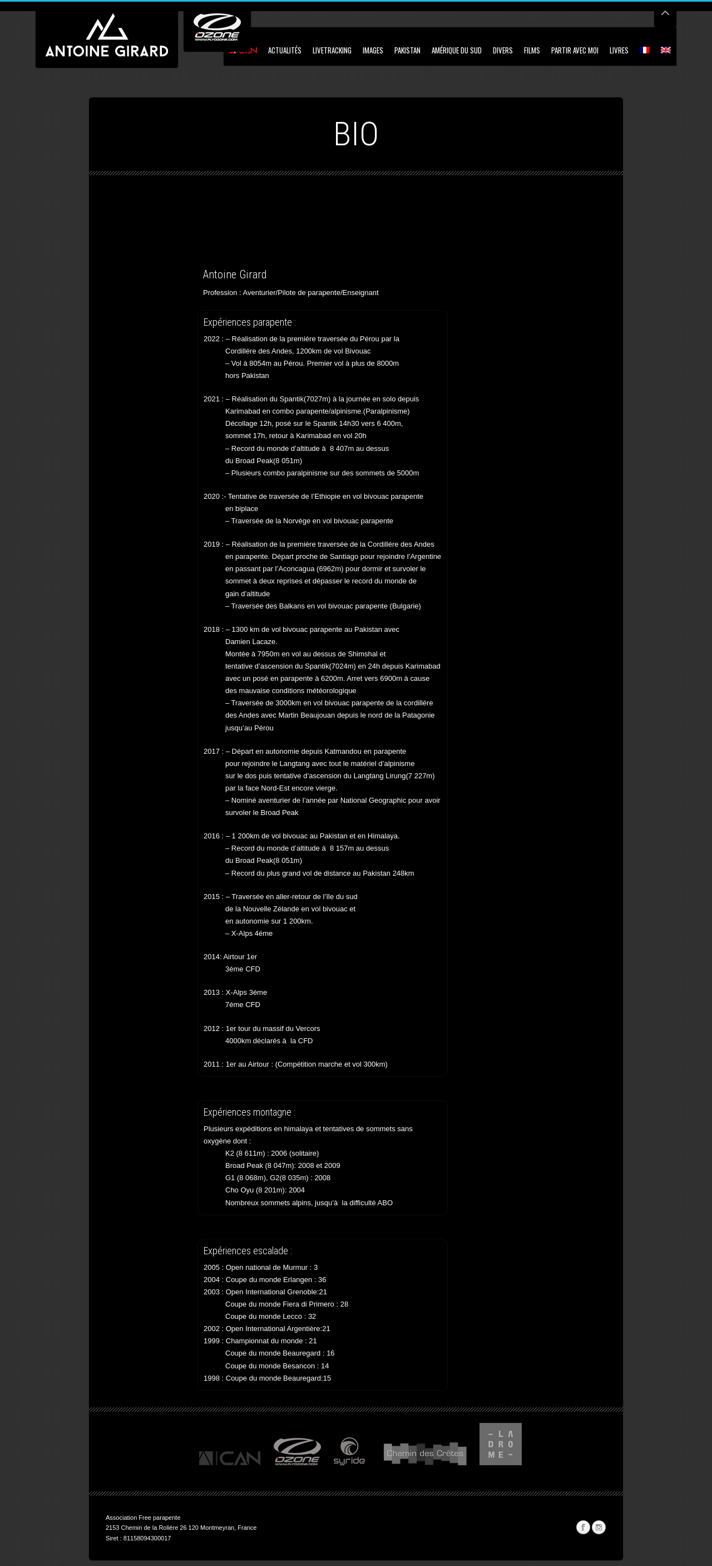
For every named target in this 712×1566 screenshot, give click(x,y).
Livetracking (332, 50)
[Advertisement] (236, 236)
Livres (619, 50)
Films (532, 50)
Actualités (284, 50)
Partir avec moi (575, 50)
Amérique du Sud (457, 50)
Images (373, 50)
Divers (503, 50)
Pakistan (407, 50)
